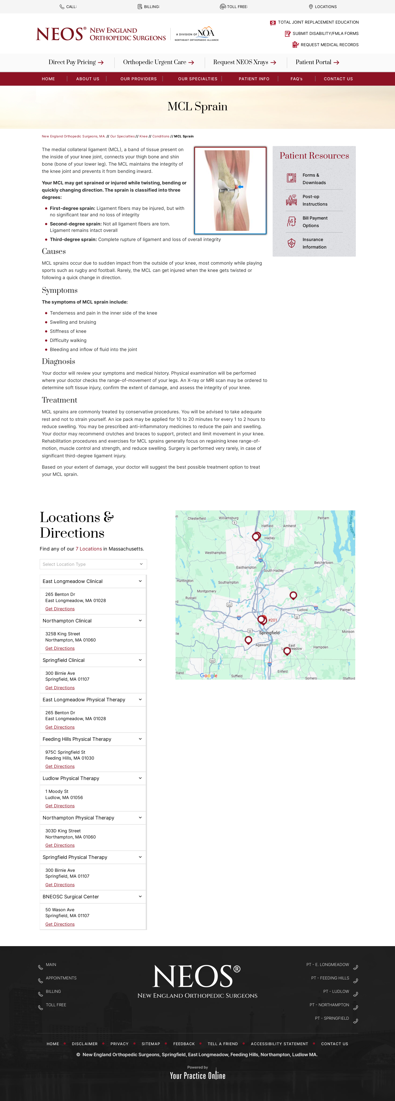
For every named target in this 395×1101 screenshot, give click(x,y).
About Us (88, 78)
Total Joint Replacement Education (318, 22)
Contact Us (338, 78)
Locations (326, 6)
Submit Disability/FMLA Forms (326, 33)
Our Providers (138, 78)
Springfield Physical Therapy (75, 857)
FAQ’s (297, 78)
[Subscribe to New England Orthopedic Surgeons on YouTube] (214, 1014)
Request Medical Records (330, 44)
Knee (144, 136)
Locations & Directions (77, 525)
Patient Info (254, 78)
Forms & (325, 179)
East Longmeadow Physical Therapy (84, 699)
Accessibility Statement (281, 1043)
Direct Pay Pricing (72, 62)
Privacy (121, 1043)
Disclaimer (86, 1043)
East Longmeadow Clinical (73, 581)
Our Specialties (198, 78)
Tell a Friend (224, 1043)
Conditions (161, 136)
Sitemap (152, 1043)
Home (53, 1043)
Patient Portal (313, 62)
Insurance (325, 244)
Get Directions (60, 608)
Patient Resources (314, 156)
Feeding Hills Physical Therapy (77, 739)
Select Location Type (64, 564)
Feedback (185, 1043)
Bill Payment (325, 222)
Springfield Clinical (64, 660)
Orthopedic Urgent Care (154, 62)
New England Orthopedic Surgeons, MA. (73, 136)
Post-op (325, 201)
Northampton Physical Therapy (78, 818)
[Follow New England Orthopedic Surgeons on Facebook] (180, 1014)
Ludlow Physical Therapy (71, 778)
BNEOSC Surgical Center (71, 896)
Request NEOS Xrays (240, 62)
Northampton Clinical (67, 621)
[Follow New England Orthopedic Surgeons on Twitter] (197, 1014)
